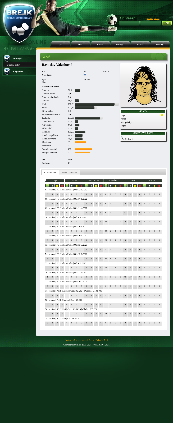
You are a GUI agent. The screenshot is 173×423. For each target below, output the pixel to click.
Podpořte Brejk (101, 340)
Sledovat (129, 139)
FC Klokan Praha (65, 189)
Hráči (80, 44)
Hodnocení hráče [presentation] (70, 172)
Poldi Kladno (63, 290)
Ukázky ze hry (13, 64)
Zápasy (140, 44)
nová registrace (153, 18)
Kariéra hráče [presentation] (50, 172)
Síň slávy (159, 44)
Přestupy (119, 44)
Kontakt (68, 340)
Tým (60, 44)
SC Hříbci (61, 309)
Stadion (100, 44)
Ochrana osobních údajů (84, 340)
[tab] (50, 173)
